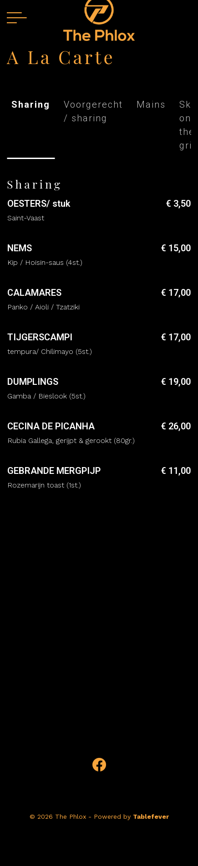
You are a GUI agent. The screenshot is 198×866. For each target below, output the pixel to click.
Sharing (30, 104)
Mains (151, 104)
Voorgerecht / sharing (93, 111)
